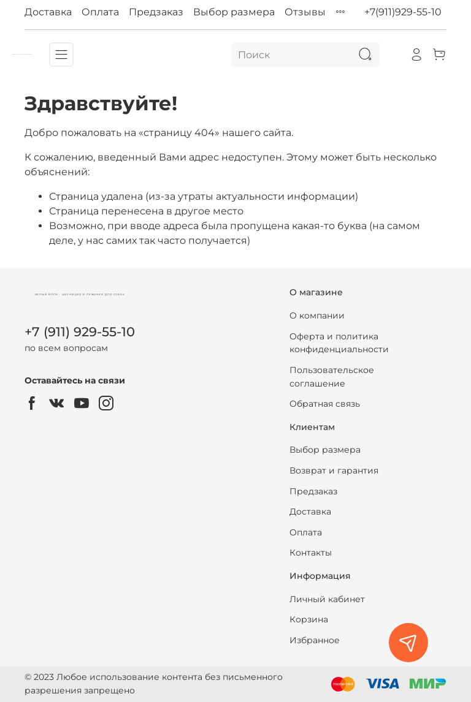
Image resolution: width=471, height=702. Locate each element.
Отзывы (305, 12)
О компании (317, 315)
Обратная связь (324, 403)
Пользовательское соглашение (331, 376)
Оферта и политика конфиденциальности (339, 343)
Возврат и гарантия (333, 470)
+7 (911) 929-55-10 (80, 331)
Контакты (310, 552)
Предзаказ (156, 12)
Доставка (48, 12)
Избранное (314, 640)
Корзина (308, 619)
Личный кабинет (327, 599)
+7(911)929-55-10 (403, 12)
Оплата (100, 12)
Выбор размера (234, 12)
